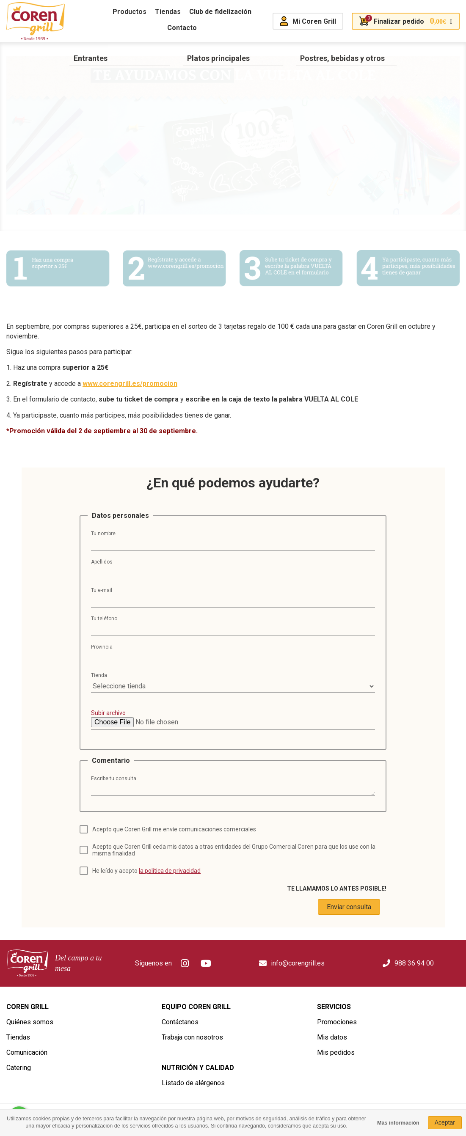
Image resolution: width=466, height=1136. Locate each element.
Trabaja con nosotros (192, 1037)
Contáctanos (180, 1022)
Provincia (102, 647)
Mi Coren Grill (314, 21)
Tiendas (18, 1037)
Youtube (205, 963)
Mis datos (332, 1037)
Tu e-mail (101, 590)
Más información (398, 1123)
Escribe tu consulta (113, 778)
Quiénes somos (29, 1022)
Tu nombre (103, 533)
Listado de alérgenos (193, 1083)
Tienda (99, 675)
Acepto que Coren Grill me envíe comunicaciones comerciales (174, 829)
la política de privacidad (170, 870)
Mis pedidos (336, 1052)
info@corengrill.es (298, 963)
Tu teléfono (104, 619)
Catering (18, 1068)
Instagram (184, 963)
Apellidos (102, 562)
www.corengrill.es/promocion (130, 384)
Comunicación (26, 1052)
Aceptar (445, 1122)
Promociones (337, 1022)
